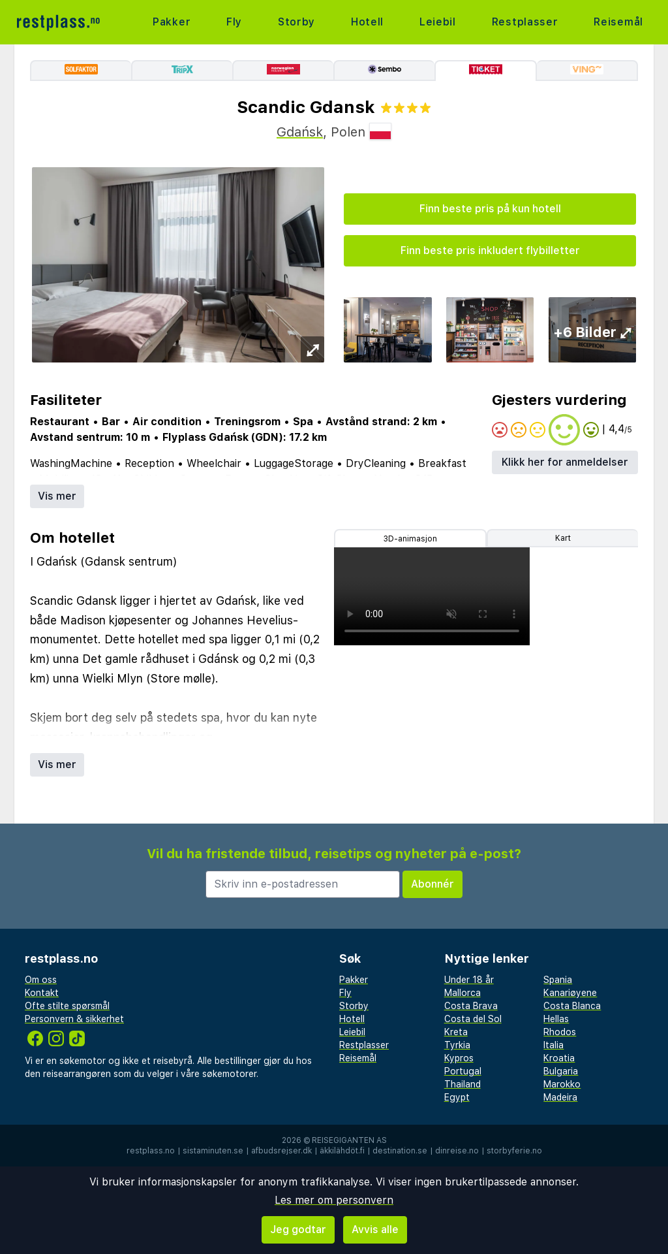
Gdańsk (300, 132)
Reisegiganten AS (349, 1140)
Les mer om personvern (334, 1200)
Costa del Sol (473, 1019)
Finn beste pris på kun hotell (490, 208)
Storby (296, 22)
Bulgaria (560, 1071)
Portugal (462, 1071)
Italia (553, 1045)
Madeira (560, 1097)
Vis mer (57, 496)
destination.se (399, 1150)
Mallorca (462, 993)
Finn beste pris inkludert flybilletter (490, 250)
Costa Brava (471, 1006)
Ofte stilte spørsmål (67, 1006)
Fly (234, 22)
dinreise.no (457, 1150)
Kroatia (559, 1058)
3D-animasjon (410, 538)
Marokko (562, 1084)
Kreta (456, 1032)
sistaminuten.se (213, 1150)
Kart (563, 538)
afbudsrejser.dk (281, 1150)
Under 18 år (469, 979)
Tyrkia (457, 1045)
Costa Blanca (572, 1006)
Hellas (556, 1019)
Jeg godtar (298, 1229)
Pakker (172, 22)
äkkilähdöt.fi (342, 1150)
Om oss (41, 979)
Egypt (457, 1097)
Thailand (462, 1084)
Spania (557, 979)
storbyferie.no (514, 1150)
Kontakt (42, 993)
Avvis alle (375, 1229)
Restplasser (524, 22)
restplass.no (151, 1150)
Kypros (459, 1058)
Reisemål (618, 22)
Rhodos (559, 1032)
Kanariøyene (570, 993)
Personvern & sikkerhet (74, 1019)
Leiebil (437, 22)
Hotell (367, 22)
